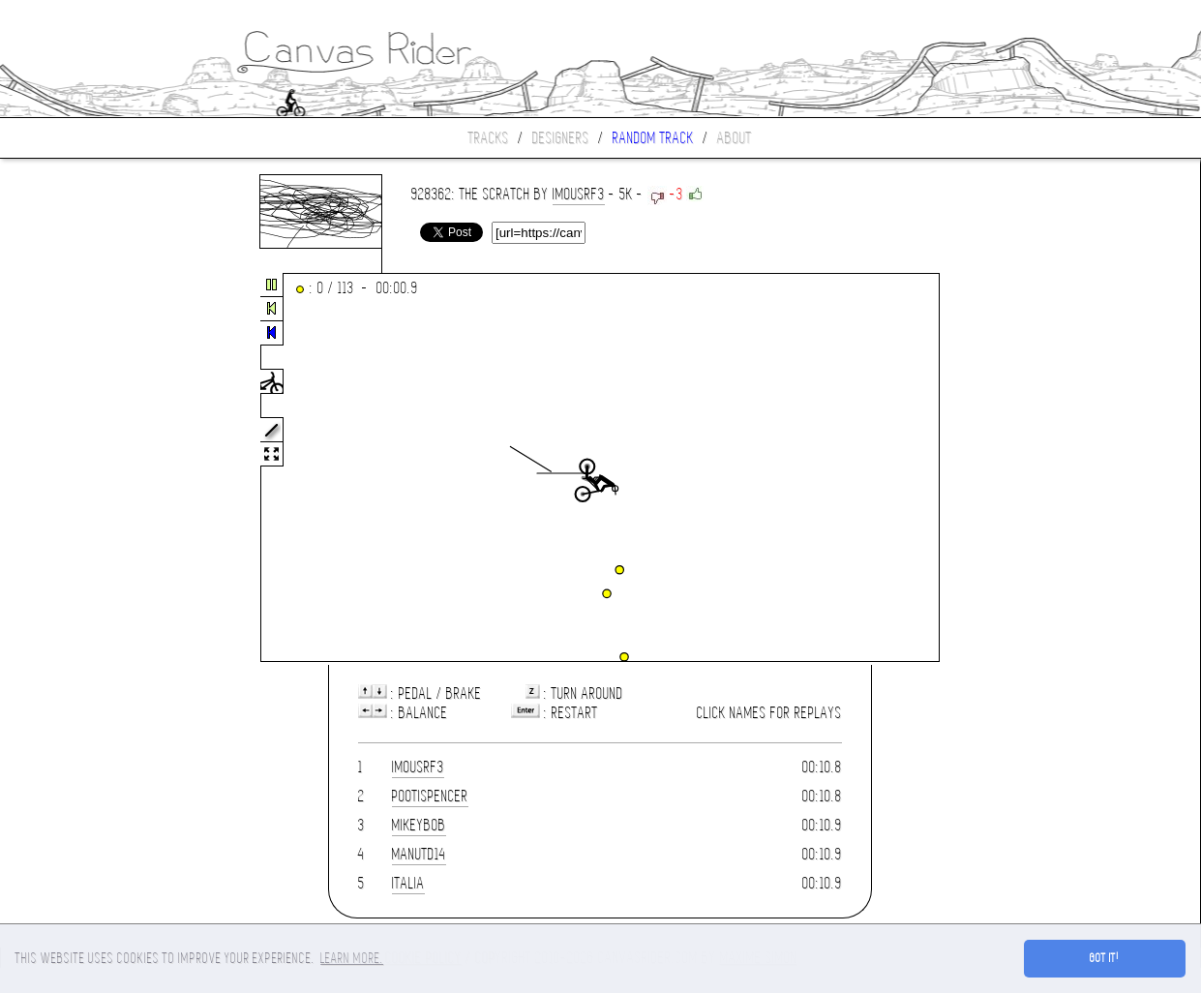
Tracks (488, 138)
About (734, 138)
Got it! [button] (1105, 958)
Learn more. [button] (351, 958)
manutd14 (419, 854)
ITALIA (408, 883)
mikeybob (419, 825)
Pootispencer (430, 796)
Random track (653, 138)
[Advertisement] (81, 468)
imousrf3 (579, 194)
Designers (560, 138)
